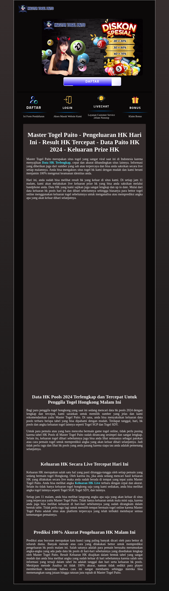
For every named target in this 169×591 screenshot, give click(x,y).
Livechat (101, 106)
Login (68, 107)
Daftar (92, 81)
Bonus (135, 107)
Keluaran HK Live (87, 483)
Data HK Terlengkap (56, 162)
